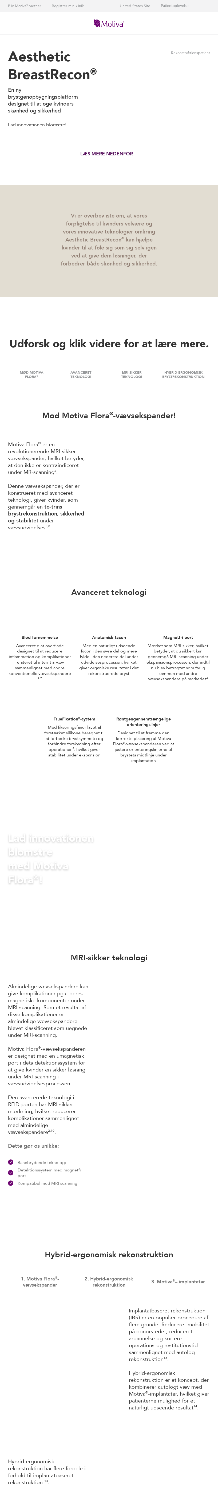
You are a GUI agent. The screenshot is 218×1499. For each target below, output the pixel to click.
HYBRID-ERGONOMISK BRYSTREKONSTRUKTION (183, 375)
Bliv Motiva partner (24, 6)
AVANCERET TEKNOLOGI (80, 375)
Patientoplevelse (175, 5)
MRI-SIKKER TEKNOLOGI (131, 375)
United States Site (135, 6)
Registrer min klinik (68, 6)
